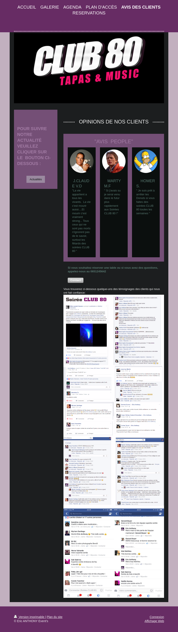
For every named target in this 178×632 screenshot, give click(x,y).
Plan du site (54, 617)
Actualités (36, 179)
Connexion (157, 617)
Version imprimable (29, 617)
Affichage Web (154, 621)
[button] (75, 280)
